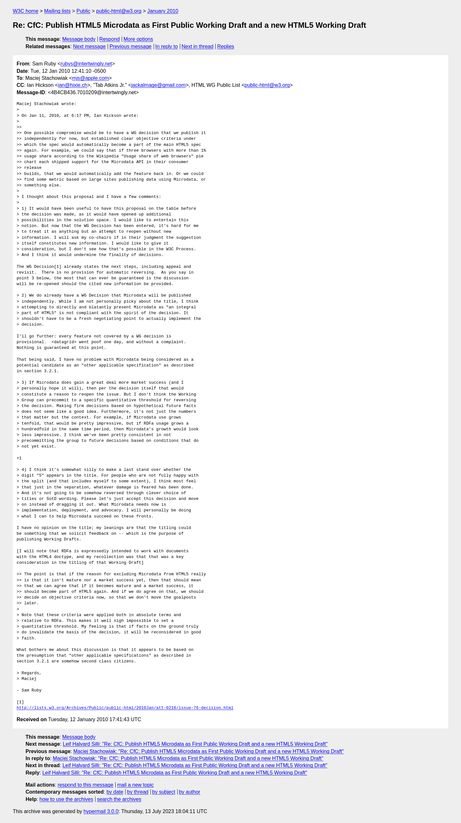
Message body (79, 39)
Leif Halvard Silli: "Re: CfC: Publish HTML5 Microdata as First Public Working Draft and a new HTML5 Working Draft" (195, 744)
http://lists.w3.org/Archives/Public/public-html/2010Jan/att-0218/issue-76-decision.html (125, 708)
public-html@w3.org (119, 11)
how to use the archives (66, 799)
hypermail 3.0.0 (100, 811)
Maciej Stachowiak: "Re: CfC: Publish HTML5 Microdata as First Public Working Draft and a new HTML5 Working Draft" (208, 751)
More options (138, 39)
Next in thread (197, 46)
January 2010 (162, 11)
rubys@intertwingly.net (86, 63)
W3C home (25, 11)
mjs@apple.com (90, 78)
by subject (163, 792)
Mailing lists (57, 11)
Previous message (131, 46)
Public (83, 11)
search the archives (119, 799)
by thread (138, 792)
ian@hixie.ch (72, 85)
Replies (225, 46)
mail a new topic (135, 785)
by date (114, 792)
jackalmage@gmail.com (158, 85)
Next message (89, 46)
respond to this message (85, 785)
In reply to (166, 46)
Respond (109, 39)
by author (189, 792)
